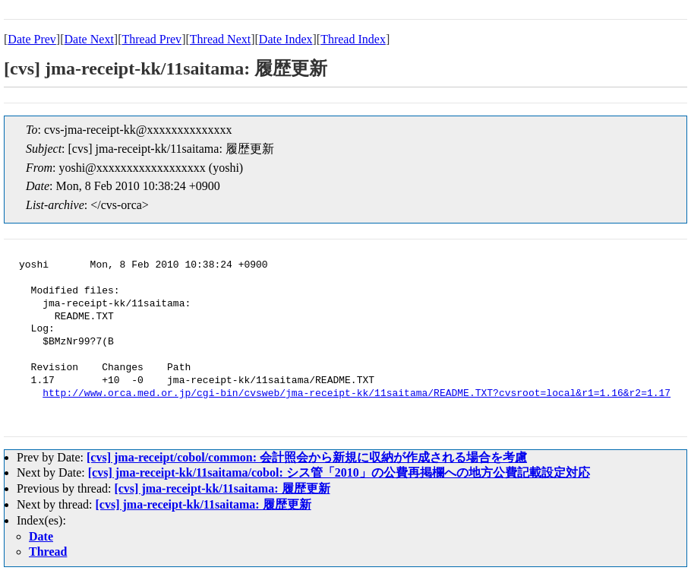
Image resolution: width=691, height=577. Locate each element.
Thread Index (353, 39)
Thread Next (220, 39)
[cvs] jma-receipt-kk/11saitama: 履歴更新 (222, 488)
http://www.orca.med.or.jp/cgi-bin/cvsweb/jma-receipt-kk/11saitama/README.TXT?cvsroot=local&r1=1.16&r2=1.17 (356, 394)
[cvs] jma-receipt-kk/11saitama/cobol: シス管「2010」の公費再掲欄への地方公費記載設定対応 (339, 472)
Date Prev (32, 39)
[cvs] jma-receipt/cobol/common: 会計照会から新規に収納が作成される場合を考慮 (307, 457)
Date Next (89, 39)
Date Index (286, 39)
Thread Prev (151, 39)
